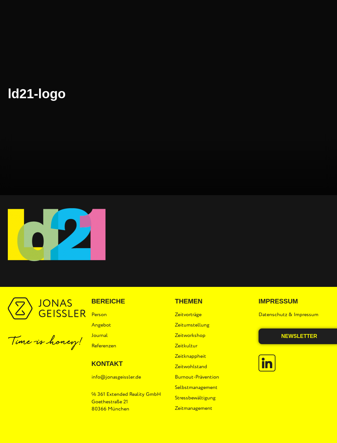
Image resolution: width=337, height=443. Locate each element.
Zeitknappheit (190, 356)
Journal (99, 335)
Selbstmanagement (196, 387)
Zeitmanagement (193, 408)
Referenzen (103, 345)
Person (99, 314)
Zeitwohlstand (191, 366)
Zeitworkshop (190, 335)
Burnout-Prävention (197, 377)
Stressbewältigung (195, 398)
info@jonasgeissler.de (116, 377)
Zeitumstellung (192, 325)
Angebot (101, 325)
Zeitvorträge (188, 314)
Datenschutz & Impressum (288, 314)
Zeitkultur (186, 345)
